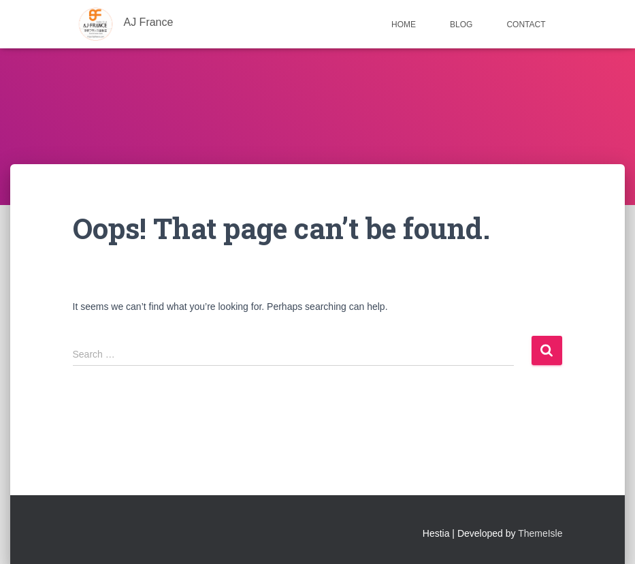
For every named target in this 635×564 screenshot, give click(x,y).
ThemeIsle (540, 533)
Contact (525, 24)
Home (403, 24)
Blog (461, 24)
